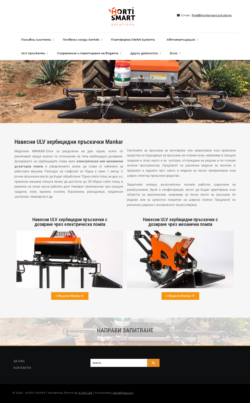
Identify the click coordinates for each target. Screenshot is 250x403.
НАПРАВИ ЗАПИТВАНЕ (125, 330)
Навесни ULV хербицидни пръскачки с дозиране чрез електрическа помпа (69, 222)
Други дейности (144, 53)
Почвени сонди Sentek (81, 39)
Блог (174, 53)
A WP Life (85, 393)
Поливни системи (36, 39)
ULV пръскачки (33, 53)
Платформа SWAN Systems (133, 39)
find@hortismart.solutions (212, 15)
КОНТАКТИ (22, 368)
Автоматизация (181, 39)
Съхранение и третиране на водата (87, 53)
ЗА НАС (19, 361)
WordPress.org (123, 393)
